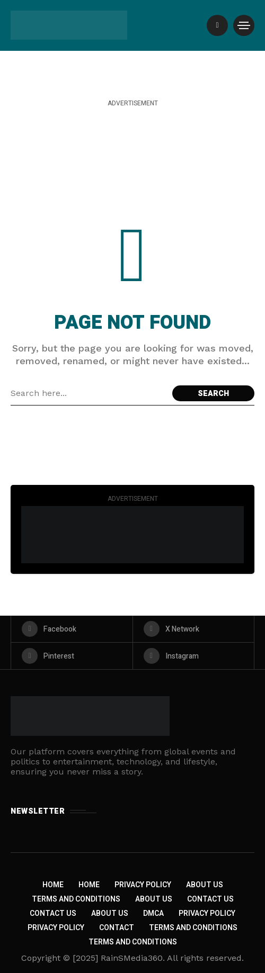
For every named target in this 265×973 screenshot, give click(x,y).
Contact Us (210, 899)
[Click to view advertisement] (132, 534)
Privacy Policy (142, 884)
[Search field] (89, 393)
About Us (204, 884)
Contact (116, 927)
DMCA (153, 913)
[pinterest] (71, 656)
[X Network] (193, 629)
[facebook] (71, 629)
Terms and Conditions (76, 899)
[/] (217, 25)
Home (53, 884)
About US (109, 913)
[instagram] (193, 656)
